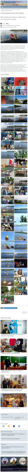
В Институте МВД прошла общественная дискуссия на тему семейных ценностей (12, 447)
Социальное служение (16, 9)
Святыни (5, 465)
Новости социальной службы (7, 417)
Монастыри (13, 465)
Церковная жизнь (8, 9)
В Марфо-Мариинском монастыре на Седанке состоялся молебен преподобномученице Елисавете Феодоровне (12, 390)
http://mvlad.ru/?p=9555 (12, 27)
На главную (2, 9)
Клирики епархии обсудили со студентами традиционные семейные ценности (12, 371)
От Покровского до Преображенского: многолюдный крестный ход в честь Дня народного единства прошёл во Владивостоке (13, 452)
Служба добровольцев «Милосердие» (7, 10)
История (23, 465)
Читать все (24, 312)
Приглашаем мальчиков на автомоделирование (10, 353)
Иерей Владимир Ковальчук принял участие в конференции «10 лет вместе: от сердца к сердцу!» (13, 335)
